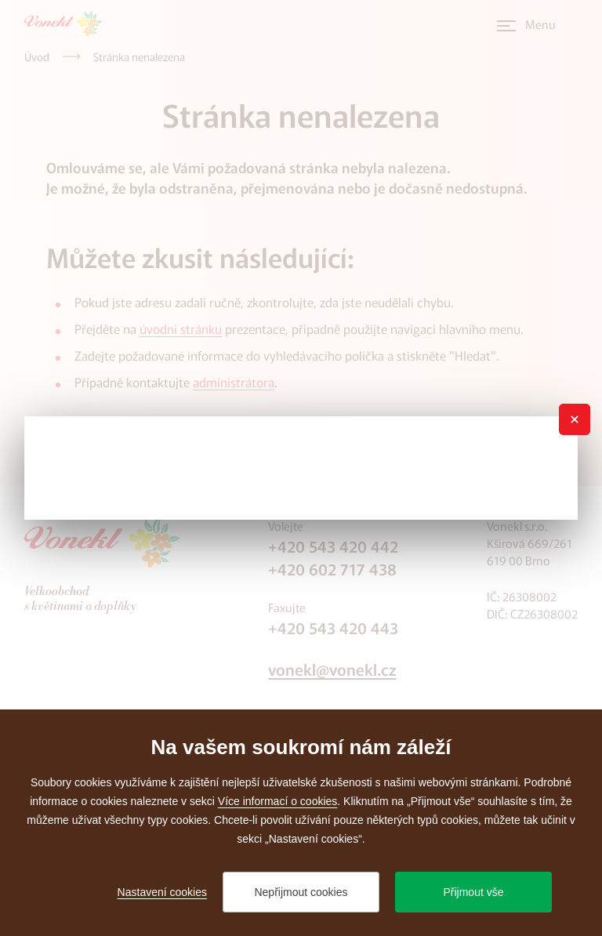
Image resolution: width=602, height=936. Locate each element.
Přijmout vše (473, 892)
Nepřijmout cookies (300, 892)
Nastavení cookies (162, 892)
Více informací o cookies (278, 801)
